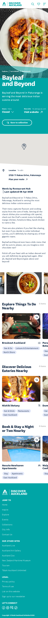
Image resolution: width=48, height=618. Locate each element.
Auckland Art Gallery (11, 550)
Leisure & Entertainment (27, 348)
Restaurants (26, 71)
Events (5, 519)
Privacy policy (8, 581)
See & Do (8, 348)
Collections (7, 524)
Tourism (5, 565)
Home (4, 504)
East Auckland (10, 414)
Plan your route (18, 179)
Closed (8, 111)
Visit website (33, 112)
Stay (6, 473)
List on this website (11, 591)
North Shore (9, 352)
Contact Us (7, 534)
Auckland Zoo (8, 555)
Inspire (5, 509)
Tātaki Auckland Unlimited (14, 570)
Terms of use (8, 586)
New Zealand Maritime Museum (16, 560)
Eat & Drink (14, 71)
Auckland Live (8, 545)
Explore (5, 71)
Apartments (17, 473)
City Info (6, 529)
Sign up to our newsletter (13, 596)
